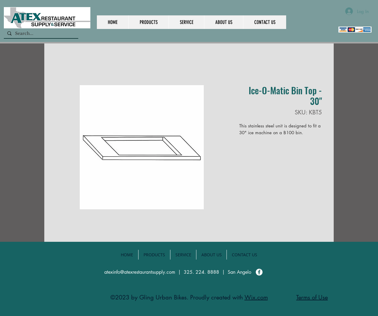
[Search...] (40, 33)
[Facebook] (259, 272)
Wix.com (256, 297)
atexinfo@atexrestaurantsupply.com (139, 272)
